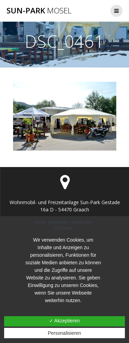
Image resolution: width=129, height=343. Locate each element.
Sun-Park (39, 10)
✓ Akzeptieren (64, 320)
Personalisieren (64, 333)
